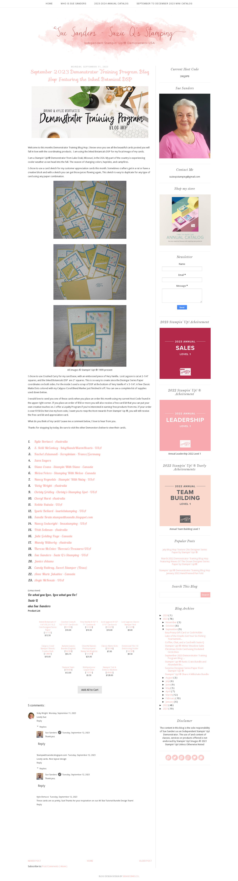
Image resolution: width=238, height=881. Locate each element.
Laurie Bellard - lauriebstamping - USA (60, 511)
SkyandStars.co (131, 876)
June (168, 684)
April (168, 691)
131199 (68, 627)
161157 (47, 632)
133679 (109, 627)
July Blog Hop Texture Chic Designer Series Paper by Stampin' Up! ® (184, 551)
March (169, 694)
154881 (47, 654)
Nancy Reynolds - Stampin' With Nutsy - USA (64, 479)
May (168, 688)
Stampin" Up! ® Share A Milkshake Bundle (187, 674)
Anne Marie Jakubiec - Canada (54, 574)
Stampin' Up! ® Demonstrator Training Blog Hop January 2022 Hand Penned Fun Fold (184, 572)
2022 (166, 705)
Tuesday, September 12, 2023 (76, 733)
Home (49, 3)
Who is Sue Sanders (73, 3)
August (169, 677)
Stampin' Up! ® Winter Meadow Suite (184, 645)
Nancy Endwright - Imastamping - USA (60, 523)
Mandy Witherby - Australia (52, 542)
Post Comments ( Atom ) (54, 866)
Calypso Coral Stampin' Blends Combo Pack (48, 648)
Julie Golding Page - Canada (53, 536)
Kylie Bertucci (43, 797)
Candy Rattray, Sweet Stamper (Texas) (60, 568)
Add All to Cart (89, 689)
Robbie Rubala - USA (48, 504)
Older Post (145, 861)
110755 (89, 672)
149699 (68, 670)
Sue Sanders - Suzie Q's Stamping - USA (61, 555)
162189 (130, 651)
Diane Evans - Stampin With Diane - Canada (63, 467)
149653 (109, 672)
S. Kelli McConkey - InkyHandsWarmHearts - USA (68, 448)
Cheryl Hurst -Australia (49, 498)
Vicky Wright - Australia (50, 486)
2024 (166, 615)
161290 (89, 654)
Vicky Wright (42, 713)
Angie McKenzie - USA (49, 580)
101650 (89, 627)
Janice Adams (43, 561)
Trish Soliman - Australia (50, 530)
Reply (39, 721)
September (172, 629)
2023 (165, 618)
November (171, 622)
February (170, 698)
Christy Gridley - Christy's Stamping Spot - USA (65, 492)
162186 (68, 651)
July (168, 681)
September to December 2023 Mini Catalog (164, 3)
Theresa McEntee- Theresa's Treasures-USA (62, 549)
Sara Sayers (42, 460)
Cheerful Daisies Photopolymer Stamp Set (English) (89, 648)
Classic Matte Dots (109, 646)
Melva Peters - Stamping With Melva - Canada (65, 473)
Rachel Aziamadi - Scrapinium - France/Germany (67, 454)
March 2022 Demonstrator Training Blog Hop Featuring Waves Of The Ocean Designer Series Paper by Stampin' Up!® (184, 561)
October (170, 625)
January (170, 701)
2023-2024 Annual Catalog (111, 3)
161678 (130, 627)
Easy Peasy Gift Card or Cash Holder (183, 632)
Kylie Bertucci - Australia (50, 441)
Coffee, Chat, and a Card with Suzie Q (184, 642)
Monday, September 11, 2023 (62, 713)
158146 (109, 648)
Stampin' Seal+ (68, 667)
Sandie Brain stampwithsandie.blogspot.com (63, 517)
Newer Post (34, 861)
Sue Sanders (51, 733)
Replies (43, 727)
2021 (166, 708)
